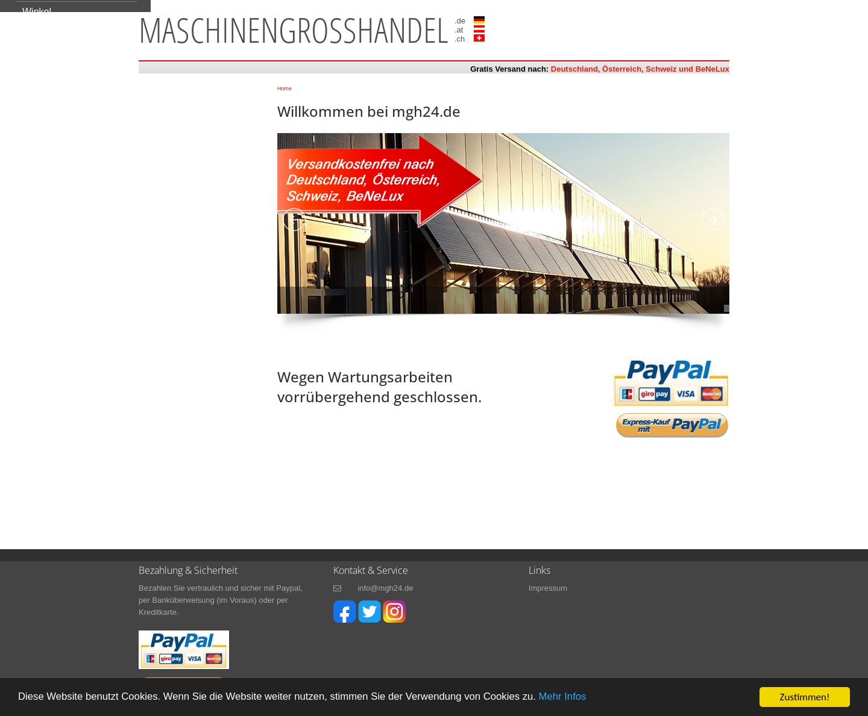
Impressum (548, 588)
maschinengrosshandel (293, 29)
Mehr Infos (573, 698)
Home (284, 89)
